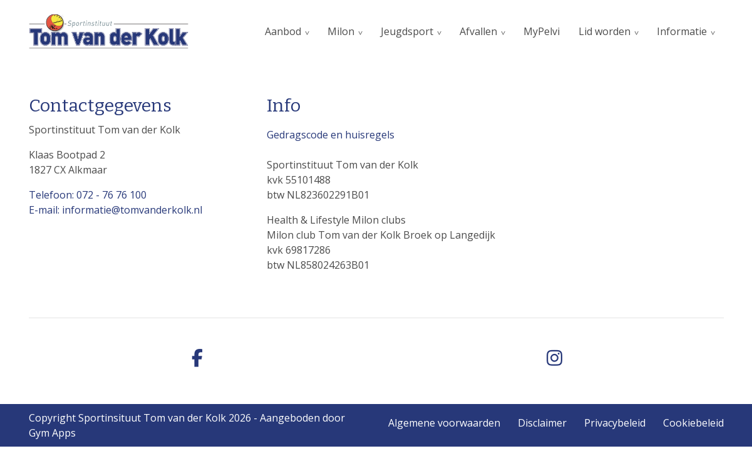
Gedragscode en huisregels (330, 135)
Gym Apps (52, 433)
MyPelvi (541, 31)
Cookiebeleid (693, 423)
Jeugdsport (407, 31)
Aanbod (283, 31)
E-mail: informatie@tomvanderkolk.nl (115, 210)
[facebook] (198, 358)
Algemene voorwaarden (444, 423)
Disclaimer (542, 423)
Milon (340, 31)
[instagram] (555, 358)
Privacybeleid (615, 423)
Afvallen (478, 31)
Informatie (682, 31)
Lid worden (605, 31)
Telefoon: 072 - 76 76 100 (88, 195)
